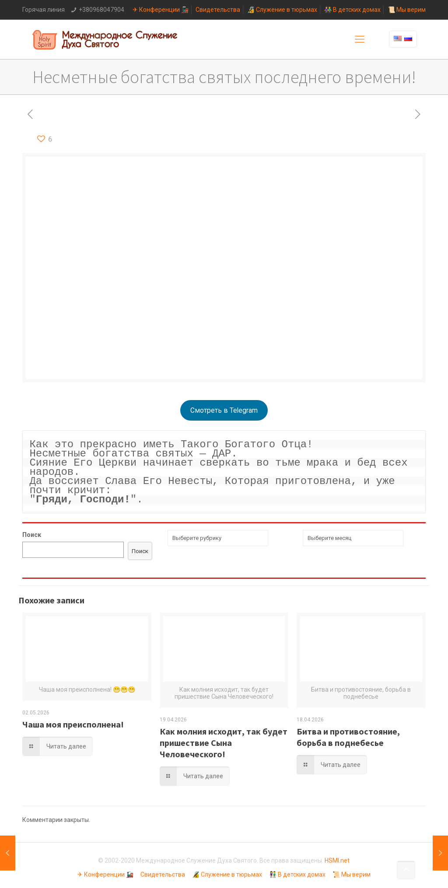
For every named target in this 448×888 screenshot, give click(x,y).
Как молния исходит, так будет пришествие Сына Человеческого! (223, 742)
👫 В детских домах (352, 9)
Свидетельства (218, 9)
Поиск (31, 534)
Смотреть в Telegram (224, 410)
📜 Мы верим (407, 9)
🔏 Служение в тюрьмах (282, 9)
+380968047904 (101, 9)
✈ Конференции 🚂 (161, 9)
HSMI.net (337, 860)
